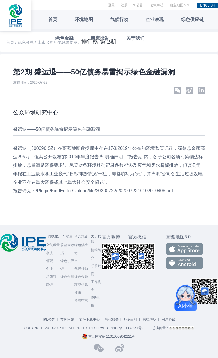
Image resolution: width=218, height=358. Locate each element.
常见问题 (67, 319)
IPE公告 (137, 5)
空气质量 (53, 245)
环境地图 (84, 19)
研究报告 (100, 38)
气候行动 (119, 19)
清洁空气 (81, 300)
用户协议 (168, 319)
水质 (49, 253)
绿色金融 (64, 38)
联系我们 (96, 270)
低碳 (49, 261)
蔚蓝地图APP (180, 5)
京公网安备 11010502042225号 (109, 336)
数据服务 (112, 319)
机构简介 (96, 254)
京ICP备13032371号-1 (128, 328)
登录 (111, 5)
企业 (49, 269)
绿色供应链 (192, 19)
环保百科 (130, 319)
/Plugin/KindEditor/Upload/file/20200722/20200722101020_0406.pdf (104, 190)
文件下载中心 (89, 319)
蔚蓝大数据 (67, 249)
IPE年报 (95, 302)
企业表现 (155, 19)
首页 (52, 19)
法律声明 (156, 5)
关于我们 (135, 38)
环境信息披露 (81, 289)
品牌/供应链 (51, 281)
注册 (124, 5)
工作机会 (96, 286)
